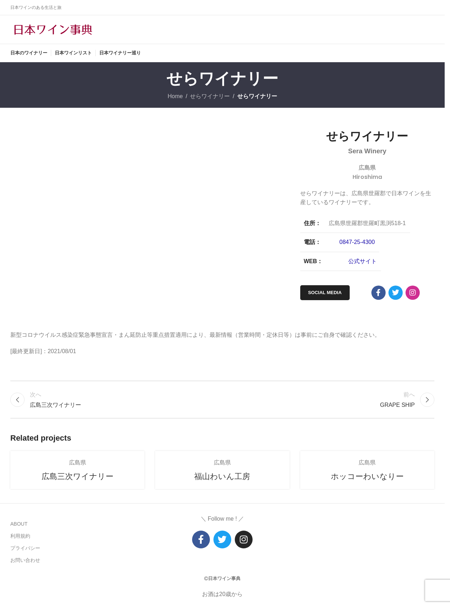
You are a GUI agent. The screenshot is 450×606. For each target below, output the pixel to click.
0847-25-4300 (357, 242)
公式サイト (362, 261)
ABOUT (18, 524)
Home (175, 96)
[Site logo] (53, 29)
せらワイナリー (210, 96)
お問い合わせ (25, 560)
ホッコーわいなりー (367, 476)
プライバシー (25, 548)
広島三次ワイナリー (77, 476)
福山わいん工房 (222, 476)
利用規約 (20, 536)
